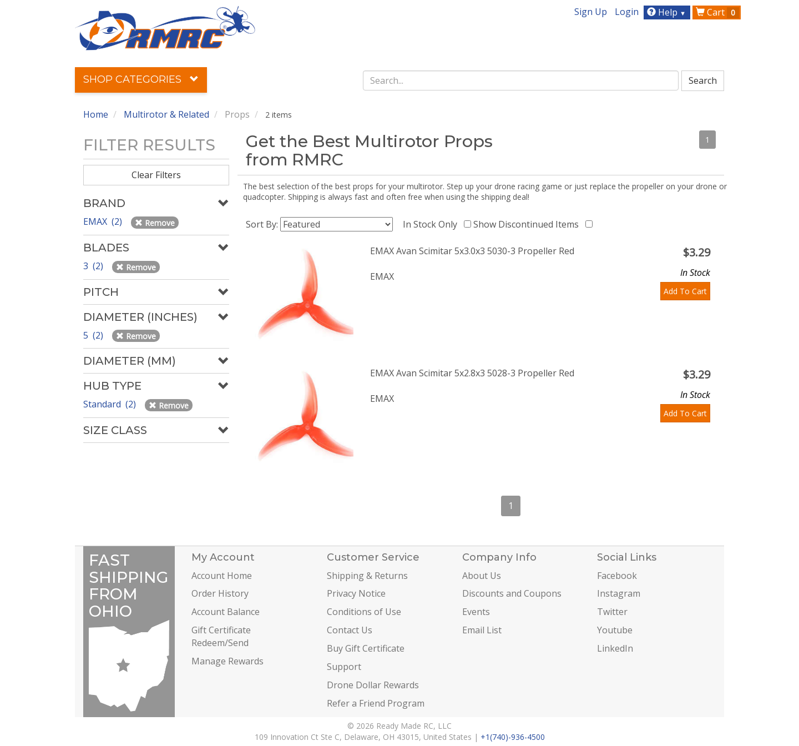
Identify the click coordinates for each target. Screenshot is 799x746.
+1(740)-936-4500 (513, 737)
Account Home (221, 575)
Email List (482, 630)
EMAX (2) (103, 221)
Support (344, 667)
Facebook (617, 575)
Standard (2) (110, 404)
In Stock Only (432, 224)
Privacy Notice (356, 593)
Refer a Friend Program (375, 703)
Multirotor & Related (166, 114)
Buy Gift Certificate (365, 648)
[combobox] (521, 80)
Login (627, 12)
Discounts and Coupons (512, 593)
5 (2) (94, 335)
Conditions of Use (364, 612)
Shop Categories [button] (141, 79)
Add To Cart (685, 291)
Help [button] (668, 12)
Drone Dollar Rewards (373, 685)
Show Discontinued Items (528, 224)
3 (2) (94, 266)
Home (95, 114)
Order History (220, 593)
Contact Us (349, 630)
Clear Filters (156, 175)
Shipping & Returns (367, 575)
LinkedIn (615, 648)
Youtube (615, 630)
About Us (481, 575)
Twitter (612, 612)
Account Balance (225, 612)
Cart (717, 12)
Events (476, 612)
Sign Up (590, 12)
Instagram (618, 593)
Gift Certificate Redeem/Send (221, 636)
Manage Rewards (227, 661)
